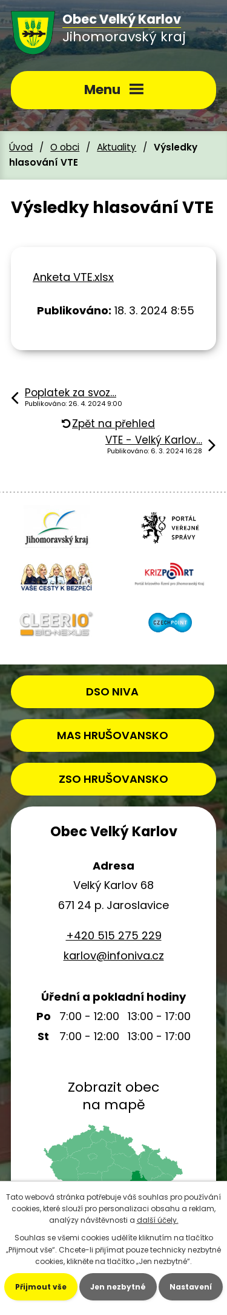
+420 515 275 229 (114, 935)
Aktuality (116, 147)
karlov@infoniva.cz (114, 955)
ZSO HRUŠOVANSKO (113, 778)
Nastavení (190, 1287)
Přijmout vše (41, 1287)
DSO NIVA (112, 691)
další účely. (158, 1220)
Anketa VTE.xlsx (73, 277)
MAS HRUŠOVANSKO (112, 735)
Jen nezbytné (118, 1287)
